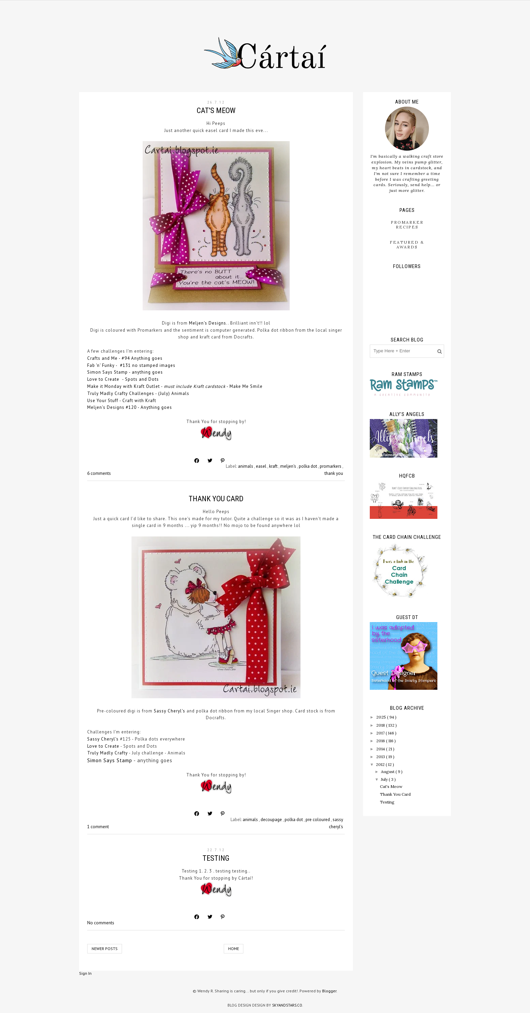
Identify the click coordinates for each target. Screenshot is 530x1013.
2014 (381, 748)
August (388, 771)
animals (246, 466)
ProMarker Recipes (407, 224)
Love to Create (104, 379)
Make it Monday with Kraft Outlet (123, 386)
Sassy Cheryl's (169, 711)
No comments (100, 923)
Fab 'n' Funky (101, 365)
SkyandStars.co (287, 1005)
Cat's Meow (216, 110)
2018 (381, 725)
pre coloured (318, 819)
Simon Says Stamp (107, 372)
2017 (381, 732)
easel (261, 466)
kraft (274, 466)
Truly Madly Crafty (107, 753)
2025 (381, 717)
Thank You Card (216, 498)
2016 (381, 740)
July (385, 779)
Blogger (329, 990)
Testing (216, 858)
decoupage (272, 819)
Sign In (85, 973)
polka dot (308, 466)
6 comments (99, 473)
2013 (381, 756)
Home (233, 948)
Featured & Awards (407, 244)
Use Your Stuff (102, 400)
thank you (333, 473)
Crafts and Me (102, 358)
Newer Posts (105, 948)
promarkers (331, 466)
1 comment (98, 827)
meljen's (288, 466)
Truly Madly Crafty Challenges (120, 393)
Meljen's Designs (207, 323)
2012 (381, 764)
